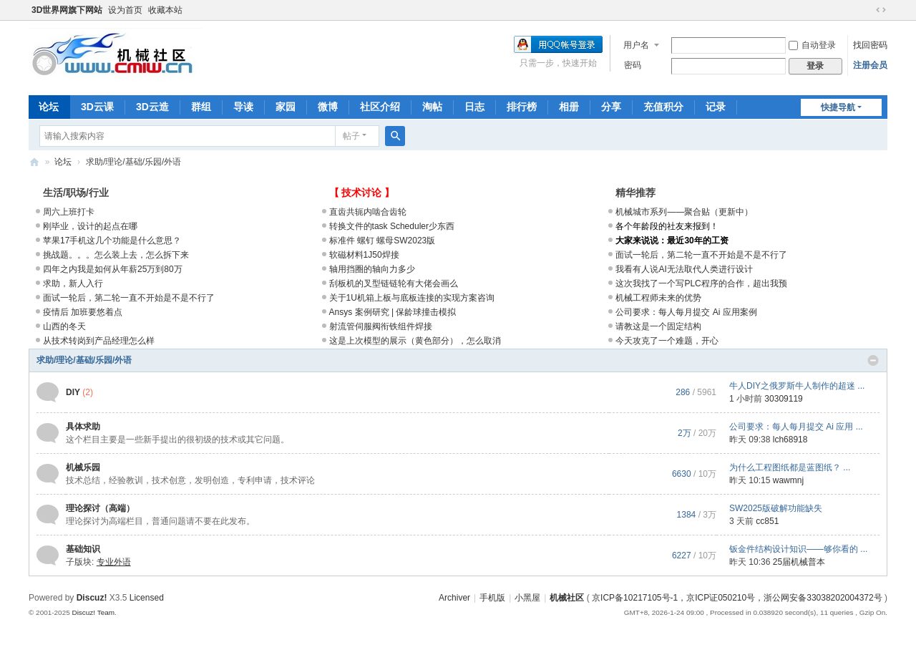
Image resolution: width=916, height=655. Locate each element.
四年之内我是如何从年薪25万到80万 (112, 269)
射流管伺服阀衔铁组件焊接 (380, 326)
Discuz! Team (93, 612)
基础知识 (83, 549)
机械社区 (34, 162)
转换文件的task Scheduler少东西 (391, 226)
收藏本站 (165, 10)
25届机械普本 (799, 562)
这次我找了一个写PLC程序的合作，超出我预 (700, 283)
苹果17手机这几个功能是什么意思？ (112, 241)
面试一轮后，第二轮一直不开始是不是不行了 (129, 298)
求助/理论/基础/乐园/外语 (84, 360)
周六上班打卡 (68, 212)
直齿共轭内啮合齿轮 (367, 212)
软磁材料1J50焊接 (364, 255)
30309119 (783, 399)
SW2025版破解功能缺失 (775, 508)
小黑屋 (527, 598)
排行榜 (522, 106)
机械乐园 (83, 467)
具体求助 (83, 427)
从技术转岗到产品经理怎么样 (99, 341)
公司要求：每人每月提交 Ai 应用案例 (685, 312)
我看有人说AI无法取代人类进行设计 (683, 269)
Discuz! (92, 598)
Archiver (454, 598)
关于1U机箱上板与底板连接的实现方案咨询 (411, 298)
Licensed (147, 598)
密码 (632, 65)
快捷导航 (838, 107)
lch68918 (790, 440)
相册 (569, 106)
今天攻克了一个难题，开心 (666, 341)
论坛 (49, 106)
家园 (286, 106)
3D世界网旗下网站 (66, 10)
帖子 (351, 136)
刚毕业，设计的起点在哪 (90, 226)
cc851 (767, 521)
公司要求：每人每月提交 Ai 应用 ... (796, 427)
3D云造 (152, 106)
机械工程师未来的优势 (658, 298)
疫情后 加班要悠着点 (82, 312)
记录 (716, 106)
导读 (243, 106)
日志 (474, 106)
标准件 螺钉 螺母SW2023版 (382, 241)
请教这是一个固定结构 (658, 326)
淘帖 (432, 106)
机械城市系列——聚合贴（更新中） (684, 212)
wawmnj (788, 480)
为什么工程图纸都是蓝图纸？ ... (789, 467)
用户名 (636, 45)
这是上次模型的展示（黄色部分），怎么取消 (415, 341)
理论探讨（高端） (100, 508)
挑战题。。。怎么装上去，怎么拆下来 (116, 255)
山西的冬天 (64, 326)
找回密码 (870, 45)
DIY (73, 392)
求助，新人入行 (73, 283)
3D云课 (97, 106)
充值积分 (663, 106)
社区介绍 (380, 106)
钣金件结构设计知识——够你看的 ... (798, 549)
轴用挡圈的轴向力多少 (372, 269)
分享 (611, 106)
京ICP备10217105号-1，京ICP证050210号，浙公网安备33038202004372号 (737, 598)
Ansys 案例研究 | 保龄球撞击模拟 (393, 312)
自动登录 (812, 45)
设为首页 (125, 10)
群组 (201, 106)
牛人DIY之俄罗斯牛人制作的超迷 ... (796, 386)
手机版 (492, 598)
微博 (328, 106)
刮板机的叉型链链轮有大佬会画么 (393, 283)
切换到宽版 (880, 10)
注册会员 (870, 65)
